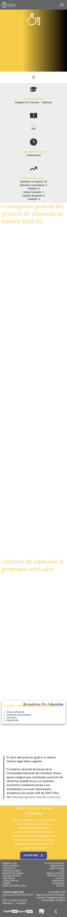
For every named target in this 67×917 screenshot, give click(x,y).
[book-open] (33, 115)
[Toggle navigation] (62, 5)
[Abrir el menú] (33, 77)
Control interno (10, 881)
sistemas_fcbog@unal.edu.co (51, 897)
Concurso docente (12, 876)
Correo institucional (54, 863)
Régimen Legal (10, 863)
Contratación (9, 868)
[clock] (33, 142)
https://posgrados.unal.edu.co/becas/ (36, 797)
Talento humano (11, 866)
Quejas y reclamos (55, 873)
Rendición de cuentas (13, 873)
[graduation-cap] (33, 89)
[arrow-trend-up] (33, 168)
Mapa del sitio (57, 866)
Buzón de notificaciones (14, 886)
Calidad (6, 883)
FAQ (62, 871)
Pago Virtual (9, 878)
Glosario (60, 886)
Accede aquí (33, 855)
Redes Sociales (57, 868)
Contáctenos (58, 881)
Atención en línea (56, 876)
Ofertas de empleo (12, 871)
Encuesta (59, 878)
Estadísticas (58, 883)
